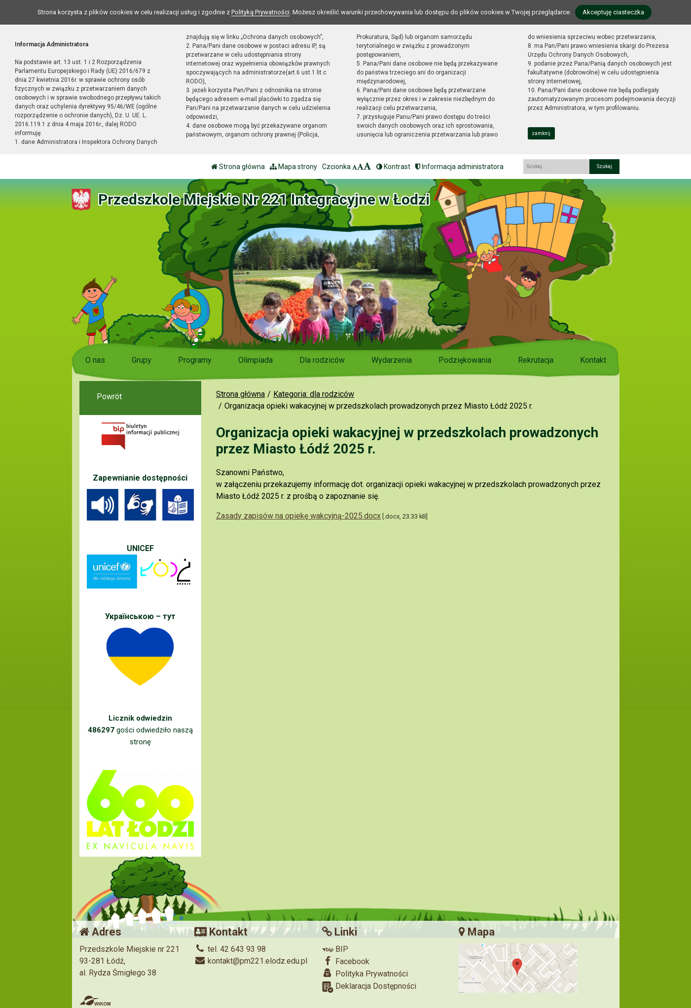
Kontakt (593, 360)
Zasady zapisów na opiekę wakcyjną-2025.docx (298, 516)
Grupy (141, 360)
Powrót (109, 396)
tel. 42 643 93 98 (230, 949)
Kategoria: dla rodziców (313, 394)
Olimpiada (255, 360)
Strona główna (238, 167)
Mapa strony (293, 167)
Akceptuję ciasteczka (613, 12)
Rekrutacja (535, 360)
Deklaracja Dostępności (369, 987)
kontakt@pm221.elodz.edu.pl (250, 961)
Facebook (345, 961)
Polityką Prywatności (260, 12)
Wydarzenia (391, 360)
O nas (95, 360)
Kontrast (393, 167)
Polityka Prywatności (365, 973)
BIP (335, 949)
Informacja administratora (459, 167)
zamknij (541, 133)
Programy (195, 360)
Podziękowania (464, 360)
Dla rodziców (322, 360)
